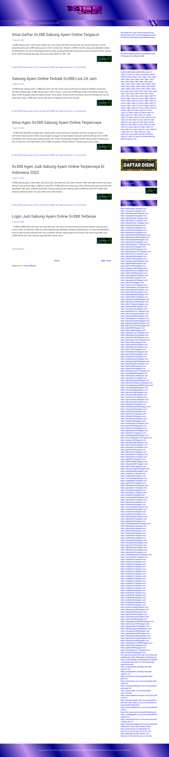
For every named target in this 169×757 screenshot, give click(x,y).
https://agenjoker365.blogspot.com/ (134, 545)
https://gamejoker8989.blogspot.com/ (134, 316)
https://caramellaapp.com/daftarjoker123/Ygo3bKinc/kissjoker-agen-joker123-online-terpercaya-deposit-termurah (139, 662)
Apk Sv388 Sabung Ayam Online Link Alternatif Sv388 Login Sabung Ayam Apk (43, 67)
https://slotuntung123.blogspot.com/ (134, 285)
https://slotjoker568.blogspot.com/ (133, 562)
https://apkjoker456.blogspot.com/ (133, 521)
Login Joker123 (134, 127)
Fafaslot (145, 74)
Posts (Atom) (30, 265)
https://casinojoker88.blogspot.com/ (134, 478)
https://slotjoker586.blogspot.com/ (133, 605)
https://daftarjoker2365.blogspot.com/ (135, 335)
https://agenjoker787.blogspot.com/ (134, 500)
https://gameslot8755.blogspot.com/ (134, 292)
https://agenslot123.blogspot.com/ (133, 414)
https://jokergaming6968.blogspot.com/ (135, 323)
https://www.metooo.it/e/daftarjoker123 (135, 729)
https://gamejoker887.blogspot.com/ (134, 516)
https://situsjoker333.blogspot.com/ (134, 419)
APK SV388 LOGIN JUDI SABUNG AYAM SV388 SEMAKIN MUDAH (80, 750)
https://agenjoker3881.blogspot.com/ (134, 218)
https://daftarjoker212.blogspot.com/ (134, 457)
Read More (104, 59)
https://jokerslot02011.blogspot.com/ (134, 254)
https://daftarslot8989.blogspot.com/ (134, 462)
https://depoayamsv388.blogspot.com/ (135, 610)
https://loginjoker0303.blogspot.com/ (134, 242)
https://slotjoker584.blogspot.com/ (133, 600)
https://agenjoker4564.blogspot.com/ (134, 431)
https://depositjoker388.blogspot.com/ (135, 240)
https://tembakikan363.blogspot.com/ (134, 352)
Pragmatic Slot (131, 139)
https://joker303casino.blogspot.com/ (134, 271)
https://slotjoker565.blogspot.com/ (133, 538)
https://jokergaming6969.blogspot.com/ (135, 321)
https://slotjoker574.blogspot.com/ (133, 576)
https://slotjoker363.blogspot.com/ (133, 512)
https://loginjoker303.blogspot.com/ (134, 216)
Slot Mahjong (146, 54)
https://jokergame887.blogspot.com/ (134, 306)
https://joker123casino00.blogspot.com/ (135, 326)
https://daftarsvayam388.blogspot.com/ (135, 624)
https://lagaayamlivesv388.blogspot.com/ (136, 638)
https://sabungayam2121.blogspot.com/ (135, 650)
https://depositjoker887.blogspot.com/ (135, 290)
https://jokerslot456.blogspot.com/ (133, 528)
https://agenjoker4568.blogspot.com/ (134, 402)
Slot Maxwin (135, 37)
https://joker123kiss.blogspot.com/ (133, 342)
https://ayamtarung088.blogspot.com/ (135, 607)
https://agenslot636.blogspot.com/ (133, 502)
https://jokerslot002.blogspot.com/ (133, 247)
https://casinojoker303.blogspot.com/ (134, 275)
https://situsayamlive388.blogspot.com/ (135, 631)
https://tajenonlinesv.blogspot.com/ (134, 645)
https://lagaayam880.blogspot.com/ (134, 612)
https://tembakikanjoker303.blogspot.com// (136, 555)
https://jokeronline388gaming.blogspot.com (137, 383)
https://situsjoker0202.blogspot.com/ (134, 309)
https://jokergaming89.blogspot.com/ (134, 442)
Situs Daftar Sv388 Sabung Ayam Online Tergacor (55, 34)
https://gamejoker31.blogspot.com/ (134, 493)
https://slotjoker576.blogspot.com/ (133, 581)
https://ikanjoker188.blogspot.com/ (133, 440)
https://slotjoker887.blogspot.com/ (133, 476)
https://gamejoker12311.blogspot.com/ (135, 311)
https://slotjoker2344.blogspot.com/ (134, 509)
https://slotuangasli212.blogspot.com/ (135, 287)
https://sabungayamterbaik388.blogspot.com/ (137, 621)
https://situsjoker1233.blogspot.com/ (134, 447)
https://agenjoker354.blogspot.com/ (134, 519)
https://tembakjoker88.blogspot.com (134, 373)
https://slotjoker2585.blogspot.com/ (134, 259)
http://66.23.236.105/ (143, 731)
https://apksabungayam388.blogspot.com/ (136, 629)
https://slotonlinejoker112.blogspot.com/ (136, 244)
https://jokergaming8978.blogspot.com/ (135, 361)
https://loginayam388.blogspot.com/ (134, 619)
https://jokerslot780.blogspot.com (133, 368)
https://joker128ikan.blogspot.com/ (133, 466)
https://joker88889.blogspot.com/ (133, 328)
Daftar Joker (130, 84)
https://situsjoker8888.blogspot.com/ (134, 390)
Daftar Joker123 (151, 108)
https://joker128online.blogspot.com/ (134, 445)
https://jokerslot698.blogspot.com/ (133, 531)
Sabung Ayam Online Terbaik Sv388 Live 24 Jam (54, 78)
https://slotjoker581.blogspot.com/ (133, 593)
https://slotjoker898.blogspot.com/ (133, 421)
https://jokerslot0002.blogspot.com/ (134, 249)
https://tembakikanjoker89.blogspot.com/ (136, 524)
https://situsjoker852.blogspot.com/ (134, 540)
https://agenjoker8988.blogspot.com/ (134, 471)
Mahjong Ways (126, 35)
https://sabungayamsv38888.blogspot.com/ (137, 643)
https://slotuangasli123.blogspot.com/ (135, 423)
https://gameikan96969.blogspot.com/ (135, 364)
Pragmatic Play (148, 33)
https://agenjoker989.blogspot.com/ (134, 552)
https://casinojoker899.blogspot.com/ (134, 497)
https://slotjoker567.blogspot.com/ (133, 559)
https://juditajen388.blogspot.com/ (133, 648)
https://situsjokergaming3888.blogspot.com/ (137, 385)
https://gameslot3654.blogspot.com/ (134, 354)
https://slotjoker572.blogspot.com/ (133, 571)
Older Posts (106, 261)
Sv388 (142, 56)
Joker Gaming (137, 33)
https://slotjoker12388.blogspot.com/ (134, 268)
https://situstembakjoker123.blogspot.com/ (136, 438)
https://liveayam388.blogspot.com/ (133, 652)
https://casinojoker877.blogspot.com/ (134, 557)
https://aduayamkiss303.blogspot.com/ (135, 626)
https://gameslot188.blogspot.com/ (134, 426)
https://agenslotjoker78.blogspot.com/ (135, 400)
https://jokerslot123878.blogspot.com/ (135, 337)
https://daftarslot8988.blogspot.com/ (134, 273)
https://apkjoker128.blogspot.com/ (133, 459)
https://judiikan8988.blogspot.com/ (133, 366)
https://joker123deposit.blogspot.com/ (135, 304)
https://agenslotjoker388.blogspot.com (135, 380)
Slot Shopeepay (144, 35)
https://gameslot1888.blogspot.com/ (134, 392)
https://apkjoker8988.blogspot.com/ (134, 263)
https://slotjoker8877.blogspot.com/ (134, 481)
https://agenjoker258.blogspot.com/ (134, 547)
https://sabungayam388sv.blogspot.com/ (136, 636)
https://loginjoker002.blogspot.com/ (134, 232)
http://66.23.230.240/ (144, 736)
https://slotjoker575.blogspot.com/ (133, 578)
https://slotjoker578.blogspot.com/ (133, 586)
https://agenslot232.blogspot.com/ (133, 483)
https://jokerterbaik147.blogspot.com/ (134, 297)
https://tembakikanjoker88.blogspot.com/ (136, 407)
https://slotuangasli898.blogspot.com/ (135, 435)
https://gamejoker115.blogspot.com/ (134, 488)
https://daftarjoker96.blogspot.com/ (134, 526)
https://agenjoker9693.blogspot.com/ (134, 345)
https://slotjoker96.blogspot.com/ (133, 495)
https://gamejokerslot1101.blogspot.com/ (136, 252)
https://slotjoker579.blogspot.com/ (133, 588)
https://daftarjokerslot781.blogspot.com (135, 371)
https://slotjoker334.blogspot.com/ (133, 411)
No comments (81, 67)
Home (17, 23)
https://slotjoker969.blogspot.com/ (133, 225)
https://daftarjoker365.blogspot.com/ (134, 550)
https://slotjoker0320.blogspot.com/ (134, 230)
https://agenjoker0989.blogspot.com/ (134, 280)
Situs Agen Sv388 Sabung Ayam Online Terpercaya (56, 122)
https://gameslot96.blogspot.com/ (133, 450)
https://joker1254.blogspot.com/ (132, 283)
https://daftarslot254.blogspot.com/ (134, 452)
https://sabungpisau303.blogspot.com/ (135, 617)
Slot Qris (135, 35)
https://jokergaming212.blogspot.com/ (135, 223)
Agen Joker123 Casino (135, 98)
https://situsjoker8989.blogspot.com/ (134, 464)
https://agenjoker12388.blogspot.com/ (135, 302)
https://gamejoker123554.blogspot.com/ (135, 340)
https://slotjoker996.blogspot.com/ (133, 514)
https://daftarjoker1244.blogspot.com (134, 376)
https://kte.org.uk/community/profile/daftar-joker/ (139, 712)
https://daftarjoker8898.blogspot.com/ (135, 295)
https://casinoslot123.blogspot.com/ (134, 397)
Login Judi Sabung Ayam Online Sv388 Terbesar (54, 216)
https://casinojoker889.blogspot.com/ (134, 507)
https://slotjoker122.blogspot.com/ (133, 473)
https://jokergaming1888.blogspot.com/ (135, 237)
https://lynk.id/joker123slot (140, 726)
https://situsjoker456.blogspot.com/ (134, 409)
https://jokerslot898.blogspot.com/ (133, 266)
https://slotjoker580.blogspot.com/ (133, 590)
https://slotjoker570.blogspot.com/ (133, 567)
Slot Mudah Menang (147, 37)
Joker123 (148, 72)
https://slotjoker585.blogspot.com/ (133, 602)
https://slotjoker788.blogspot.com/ (133, 416)
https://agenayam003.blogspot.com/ (134, 614)
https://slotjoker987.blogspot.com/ (133, 536)
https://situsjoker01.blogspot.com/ (133, 211)
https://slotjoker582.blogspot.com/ (133, 595)
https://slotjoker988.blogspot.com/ (133, 505)
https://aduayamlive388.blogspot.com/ (135, 641)
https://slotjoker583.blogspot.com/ (133, 598)
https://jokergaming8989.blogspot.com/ (135, 469)
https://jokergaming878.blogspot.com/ (135, 261)
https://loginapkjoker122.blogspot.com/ (135, 318)
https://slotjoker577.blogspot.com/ (133, 583)
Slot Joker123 (147, 117)
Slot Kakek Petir (126, 33)
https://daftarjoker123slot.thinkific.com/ (135, 734)
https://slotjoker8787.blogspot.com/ (134, 357)
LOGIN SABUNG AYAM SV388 (48, 23)
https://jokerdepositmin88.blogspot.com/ (136, 235)
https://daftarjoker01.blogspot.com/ (134, 209)
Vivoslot (153, 35)
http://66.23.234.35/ (128, 731)
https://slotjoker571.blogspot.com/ (133, 569)
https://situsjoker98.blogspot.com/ (133, 490)
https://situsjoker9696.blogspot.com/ (134, 543)
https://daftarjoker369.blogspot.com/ (134, 347)
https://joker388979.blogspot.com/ (133, 278)
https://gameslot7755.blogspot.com (134, 378)
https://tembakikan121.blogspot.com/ (134, 454)
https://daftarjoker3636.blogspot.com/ (135, 485)
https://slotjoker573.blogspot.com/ (133, 574)
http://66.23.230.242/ (128, 736)
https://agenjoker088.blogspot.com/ (134, 256)
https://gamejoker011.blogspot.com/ (134, 221)
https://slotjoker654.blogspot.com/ (133, 533)
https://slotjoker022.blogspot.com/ (133, 228)
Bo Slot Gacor (126, 37)
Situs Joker (125, 91)
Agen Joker (137, 77)
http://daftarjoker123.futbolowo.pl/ (144, 657)
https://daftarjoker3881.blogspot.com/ (135, 213)
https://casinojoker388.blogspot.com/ (134, 388)
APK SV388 (29, 23)
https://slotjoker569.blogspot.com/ (133, 564)
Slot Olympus (134, 56)
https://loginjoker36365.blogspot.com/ (135, 359)
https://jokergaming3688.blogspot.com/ (135, 299)
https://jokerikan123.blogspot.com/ (133, 433)
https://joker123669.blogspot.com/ (133, 349)
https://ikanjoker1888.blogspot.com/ (134, 395)
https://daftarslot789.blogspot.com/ (134, 428)
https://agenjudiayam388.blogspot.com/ (135, 633)
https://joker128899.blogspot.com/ (133, 330)
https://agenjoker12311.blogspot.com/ (135, 333)
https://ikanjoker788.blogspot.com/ (133, 404)
